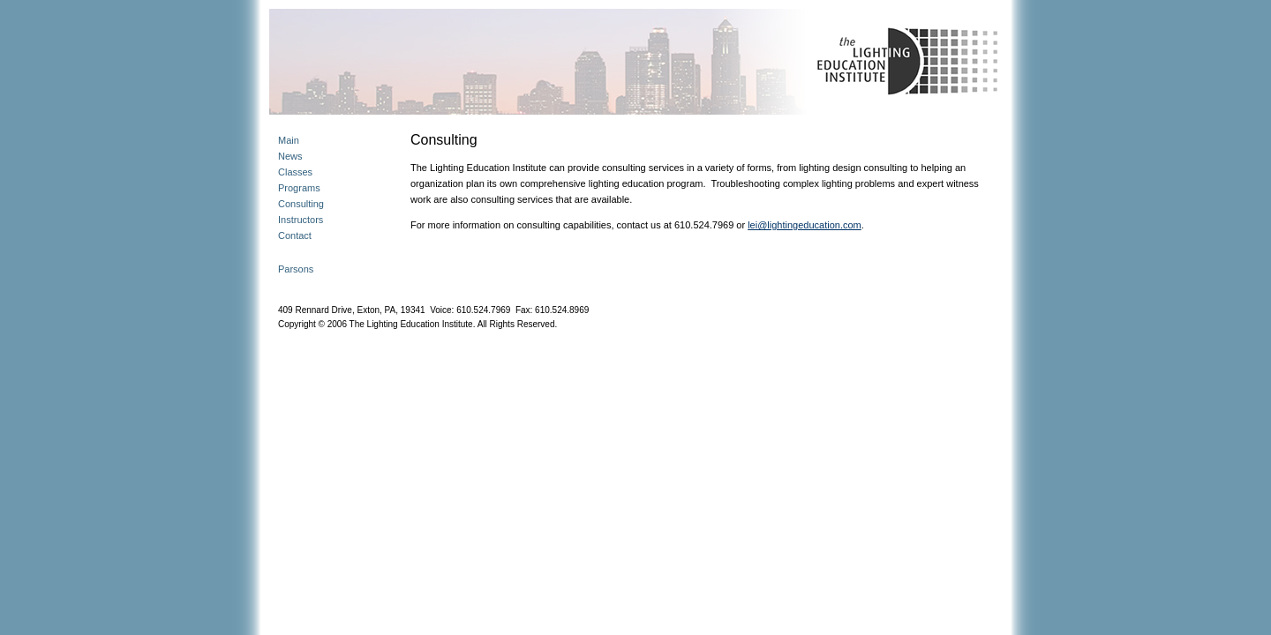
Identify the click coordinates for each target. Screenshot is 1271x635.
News (290, 156)
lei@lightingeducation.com (804, 225)
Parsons (295, 269)
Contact (295, 235)
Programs (299, 188)
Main (288, 140)
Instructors (300, 219)
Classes (295, 172)
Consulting (301, 203)
